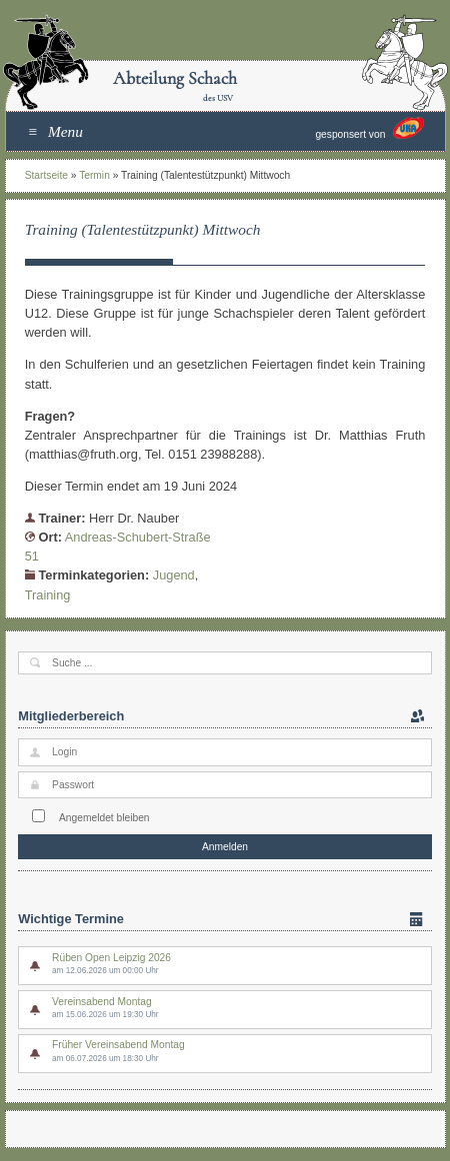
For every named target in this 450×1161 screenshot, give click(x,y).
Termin (94, 175)
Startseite (46, 175)
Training (48, 594)
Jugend (174, 575)
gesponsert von (369, 128)
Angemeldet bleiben (104, 817)
